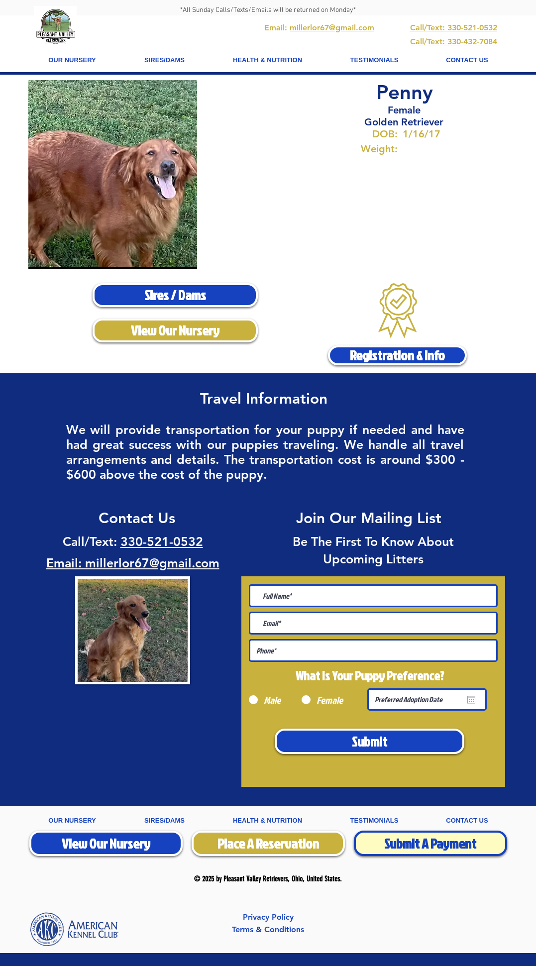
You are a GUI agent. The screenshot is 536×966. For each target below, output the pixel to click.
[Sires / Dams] (175, 295)
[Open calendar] (471, 700)
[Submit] (369, 741)
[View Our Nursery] (175, 330)
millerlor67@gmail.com (332, 27)
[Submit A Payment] (430, 843)
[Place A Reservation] (268, 843)
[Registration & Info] (397, 355)
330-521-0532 (161, 541)
